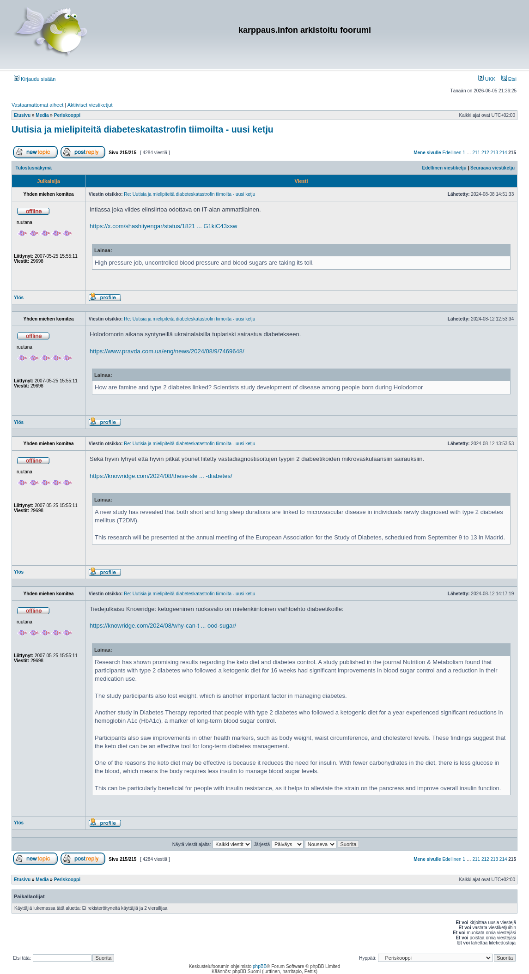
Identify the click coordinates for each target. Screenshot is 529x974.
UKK (487, 79)
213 (494, 152)
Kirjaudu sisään (34, 79)
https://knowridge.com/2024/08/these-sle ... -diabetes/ (161, 475)
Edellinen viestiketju (444, 167)
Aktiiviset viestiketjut (90, 105)
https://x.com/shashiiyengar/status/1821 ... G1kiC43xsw (163, 226)
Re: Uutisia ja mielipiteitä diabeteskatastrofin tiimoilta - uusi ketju (189, 194)
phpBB (260, 966)
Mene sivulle (427, 152)
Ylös (19, 297)
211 (476, 152)
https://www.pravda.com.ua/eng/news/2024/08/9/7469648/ (167, 351)
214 (503, 152)
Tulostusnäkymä (34, 167)
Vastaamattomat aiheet (37, 105)
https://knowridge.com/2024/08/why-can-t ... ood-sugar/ (163, 625)
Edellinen (451, 152)
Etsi (509, 79)
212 (485, 152)
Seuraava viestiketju (492, 167)
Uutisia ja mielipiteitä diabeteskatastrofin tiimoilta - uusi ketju (143, 129)
